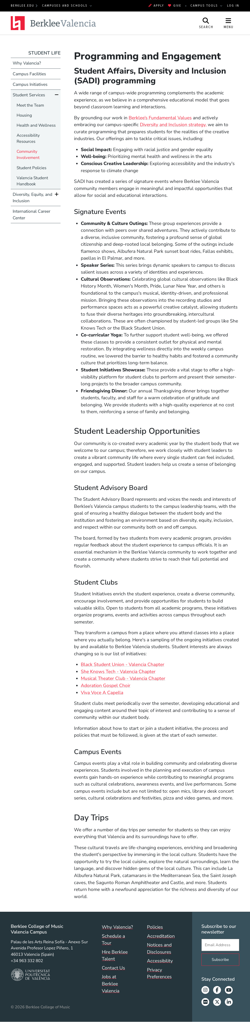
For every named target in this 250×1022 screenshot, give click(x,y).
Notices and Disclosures (159, 948)
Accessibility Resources (28, 138)
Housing (24, 115)
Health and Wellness (36, 125)
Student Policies (31, 168)
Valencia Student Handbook (32, 181)
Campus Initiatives (30, 84)
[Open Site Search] (206, 23)
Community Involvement (28, 154)
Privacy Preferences (159, 973)
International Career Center (31, 214)
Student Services (29, 95)
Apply (156, 5)
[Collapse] (56, 94)
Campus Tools (204, 5)
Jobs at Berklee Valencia (110, 984)
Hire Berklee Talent (115, 955)
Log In (233, 5)
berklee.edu (22, 5)
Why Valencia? (27, 63)
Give (174, 5)
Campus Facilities (29, 74)
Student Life (44, 53)
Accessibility (160, 961)
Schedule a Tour (113, 939)
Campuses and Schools (65, 5)
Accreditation (161, 936)
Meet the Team (30, 105)
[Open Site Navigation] (228, 23)
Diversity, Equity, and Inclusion (32, 197)
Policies (155, 927)
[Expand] (56, 194)
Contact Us (113, 968)
